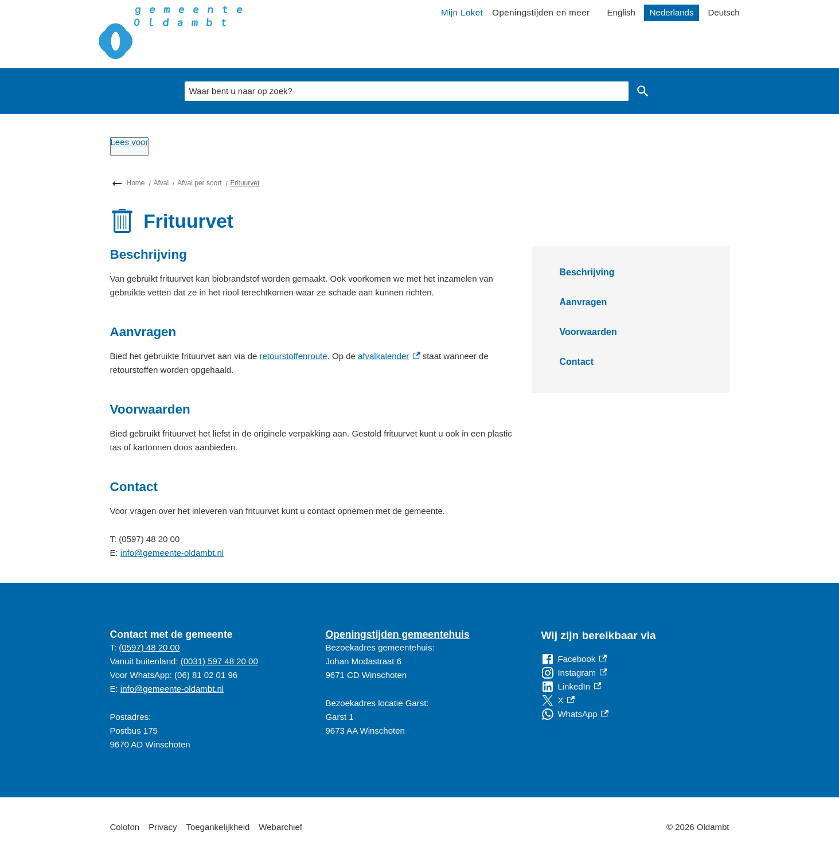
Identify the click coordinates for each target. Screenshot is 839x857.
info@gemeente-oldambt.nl (172, 553)
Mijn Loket (462, 12)
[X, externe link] (557, 700)
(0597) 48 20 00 (149, 647)
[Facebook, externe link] (573, 659)
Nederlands (672, 12)
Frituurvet (245, 183)
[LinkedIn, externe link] (571, 687)
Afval (161, 183)
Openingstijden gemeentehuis (397, 634)
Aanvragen (583, 302)
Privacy (163, 827)
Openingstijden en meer (541, 12)
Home (136, 183)
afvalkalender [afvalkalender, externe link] (389, 356)
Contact (577, 362)
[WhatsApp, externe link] (574, 714)
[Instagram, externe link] (574, 673)
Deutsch (723, 12)
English (621, 12)
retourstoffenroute (293, 356)
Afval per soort (199, 183)
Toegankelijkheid (217, 827)
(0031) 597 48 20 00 (219, 661)
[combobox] (407, 91)
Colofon (125, 827)
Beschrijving (587, 272)
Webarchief (280, 827)
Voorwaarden (588, 332)
